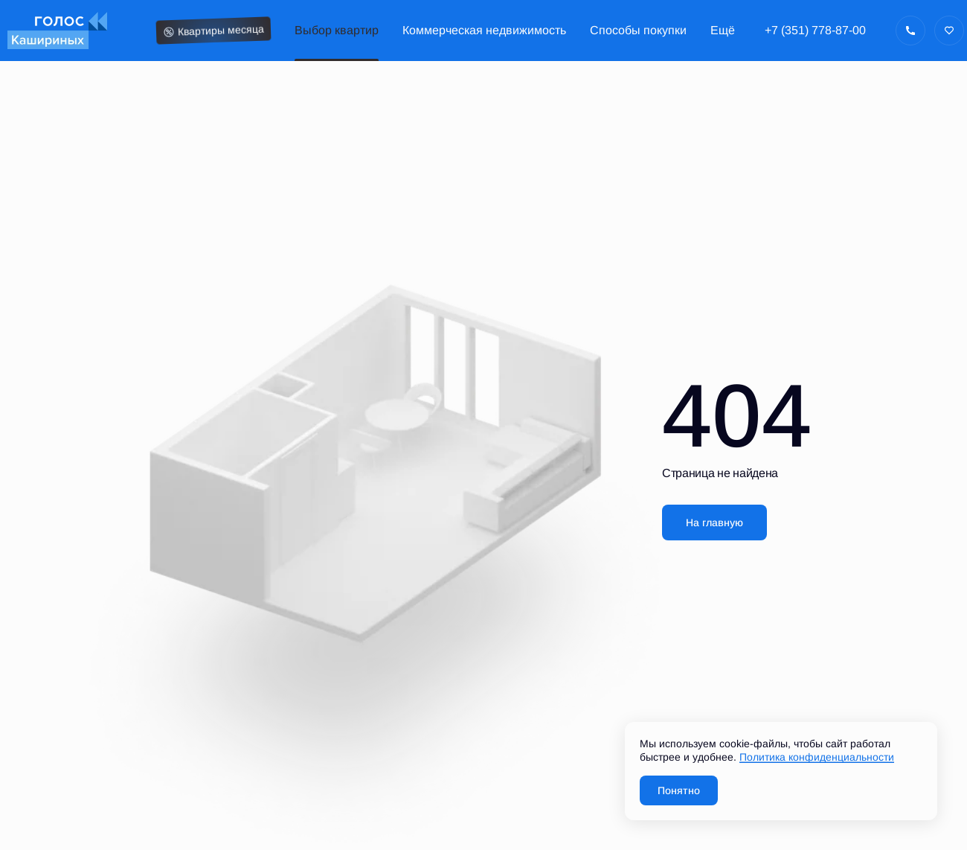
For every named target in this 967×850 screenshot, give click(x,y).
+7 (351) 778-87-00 (815, 30)
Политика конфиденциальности (816, 757)
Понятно (679, 790)
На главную (714, 522)
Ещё (722, 30)
